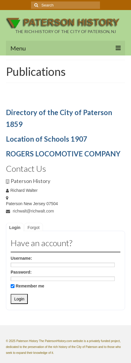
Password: (21, 272)
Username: (21, 258)
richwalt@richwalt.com (30, 211)
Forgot (33, 227)
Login (14, 227)
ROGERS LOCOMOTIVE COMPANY (63, 153)
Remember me (27, 286)
